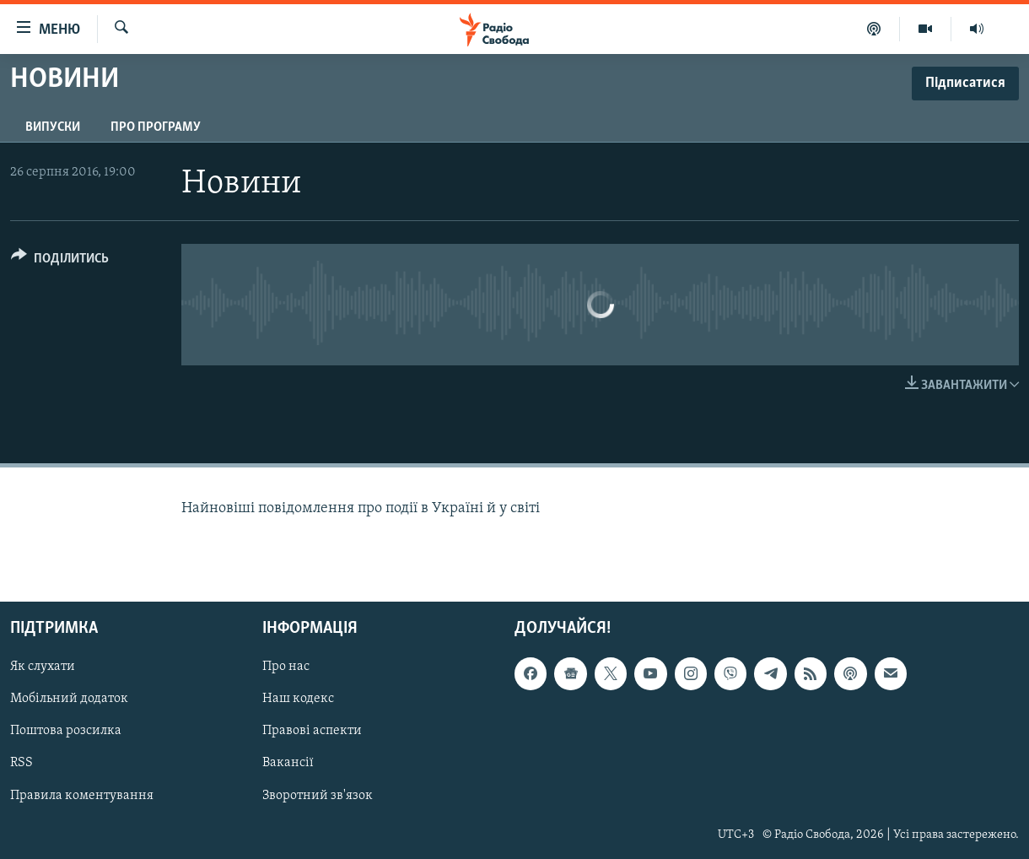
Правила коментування (82, 795)
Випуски (52, 127)
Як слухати (42, 667)
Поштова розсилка (65, 731)
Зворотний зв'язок (317, 795)
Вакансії (288, 763)
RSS (21, 763)
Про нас (286, 667)
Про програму (155, 127)
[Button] (60, 261)
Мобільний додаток (69, 699)
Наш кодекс (298, 699)
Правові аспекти (312, 731)
